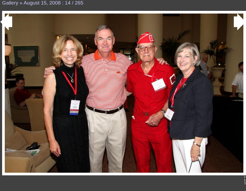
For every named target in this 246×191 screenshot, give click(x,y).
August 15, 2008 (42, 3)
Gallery (10, 3)
